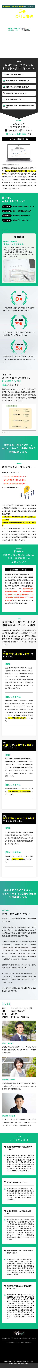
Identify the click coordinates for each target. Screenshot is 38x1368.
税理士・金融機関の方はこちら (18, 458)
